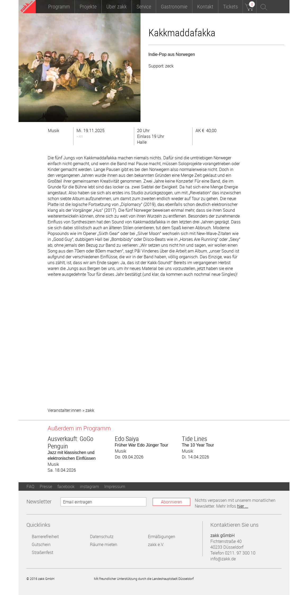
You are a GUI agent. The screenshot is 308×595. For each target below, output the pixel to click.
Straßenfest (42, 552)
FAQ (30, 486)
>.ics (79, 136)
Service (144, 6)
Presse (46, 486)
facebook (66, 486)
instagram (89, 486)
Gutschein (41, 544)
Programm (59, 6)
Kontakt (205, 6)
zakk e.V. (156, 544)
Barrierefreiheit (45, 536)
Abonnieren (171, 502)
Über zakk (116, 6)
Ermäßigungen (161, 536)
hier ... (242, 506)
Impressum (114, 486)
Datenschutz (102, 536)
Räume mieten (103, 544)
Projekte (88, 6)
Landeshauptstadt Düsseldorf (219, 578)
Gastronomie (174, 6)
